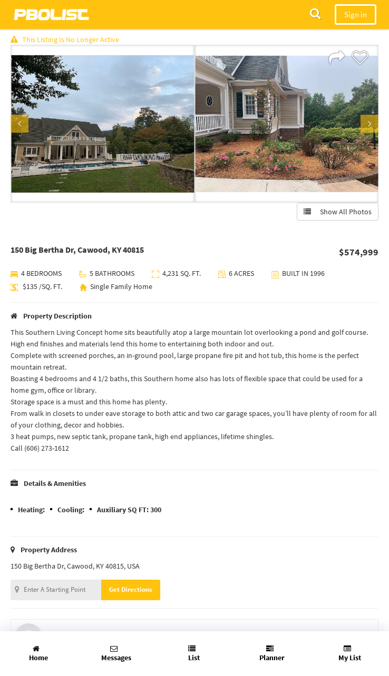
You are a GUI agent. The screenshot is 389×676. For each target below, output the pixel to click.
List (194, 653)
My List (349, 653)
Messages (116, 653)
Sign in (355, 14)
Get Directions (130, 589)
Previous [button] (19, 124)
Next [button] (369, 124)
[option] (102, 124)
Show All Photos (338, 211)
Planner (272, 653)
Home (38, 653)
